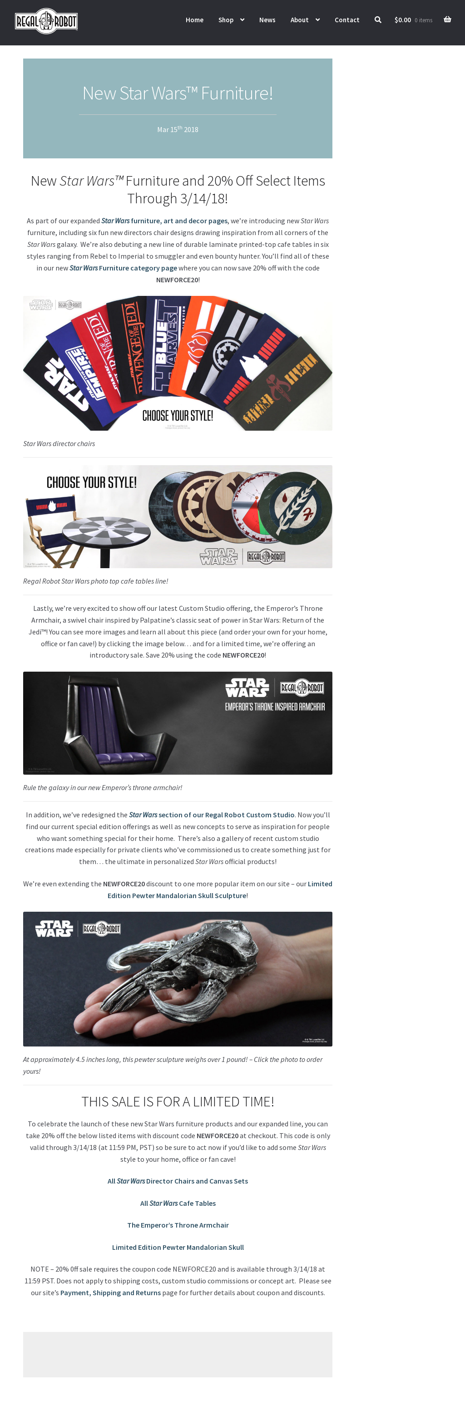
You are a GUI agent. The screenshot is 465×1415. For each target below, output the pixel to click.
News (267, 19)
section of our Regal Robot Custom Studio (212, 814)
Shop (225, 19)
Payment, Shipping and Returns (110, 1292)
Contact (347, 19)
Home (194, 19)
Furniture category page (123, 267)
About (300, 19)
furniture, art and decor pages (164, 220)
